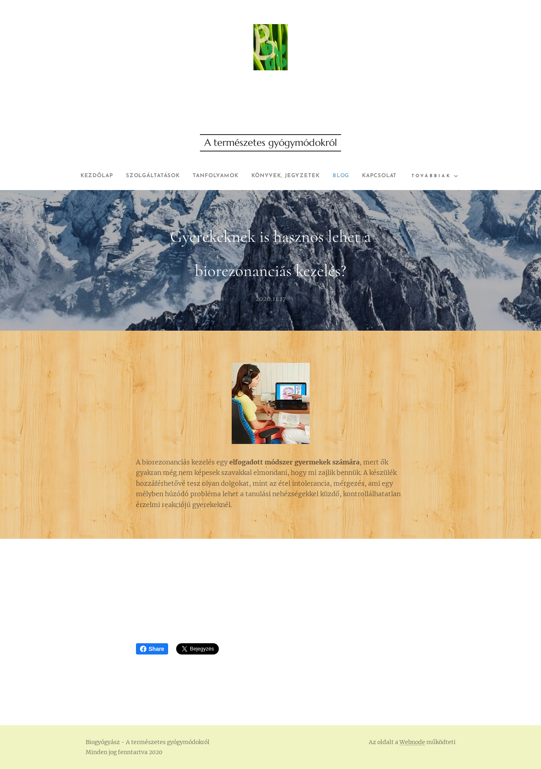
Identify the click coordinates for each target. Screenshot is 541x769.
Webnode (412, 742)
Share (152, 649)
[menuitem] (109, 176)
